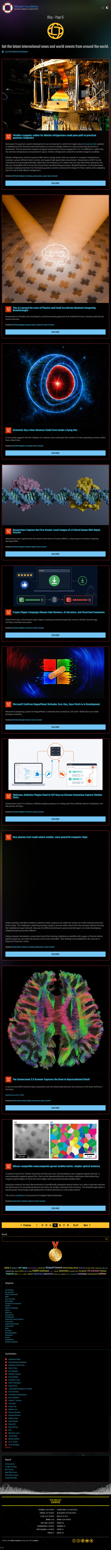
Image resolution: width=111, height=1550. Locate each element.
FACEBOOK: (41, 1509)
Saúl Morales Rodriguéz (17, 176)
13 (46, 1225)
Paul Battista (13, 1377)
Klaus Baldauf (13, 1398)
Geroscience (9, 1464)
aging (7, 1310)
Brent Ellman (13, 1427)
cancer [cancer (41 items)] (93, 1268)
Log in (7, 52)
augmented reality (12, 1324)
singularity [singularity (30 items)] (63, 1274)
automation (9, 1326)
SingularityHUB (11, 1478)
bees (7, 1328)
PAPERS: (59, 1529)
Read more (55, 183)
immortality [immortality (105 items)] (64, 1271)
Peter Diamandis (11, 1294)
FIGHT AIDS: (44, 1523)
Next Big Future (11, 1472)
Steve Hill (12, 1424)
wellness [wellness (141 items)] (102, 1273)
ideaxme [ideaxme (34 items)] (56, 1271)
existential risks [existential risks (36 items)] (10, 1271)
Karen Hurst (12, 1386)
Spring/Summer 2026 (14, 1095)
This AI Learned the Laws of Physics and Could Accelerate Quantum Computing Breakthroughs (54, 309)
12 (42, 1225)
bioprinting (9, 1340)
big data (8, 1331)
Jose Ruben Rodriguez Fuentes (20, 1389)
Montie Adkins (13, 1439)
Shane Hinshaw (14, 1412)
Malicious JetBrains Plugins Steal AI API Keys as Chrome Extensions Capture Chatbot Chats (57, 796)
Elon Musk (9, 1301)
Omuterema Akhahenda (17, 1395)
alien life (8, 1313)
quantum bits (91, 144)
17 (64, 1225)
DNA (7, 1297)
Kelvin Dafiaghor (14, 1383)
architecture (9, 1317)
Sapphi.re (36, 1540)
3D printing (9, 1290)
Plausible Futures (11, 1475)
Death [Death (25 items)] (106, 1268)
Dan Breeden (13, 1371)
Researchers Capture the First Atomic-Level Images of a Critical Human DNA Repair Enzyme (56, 531)
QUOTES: (59, 1533)
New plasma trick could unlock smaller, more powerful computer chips (50, 837)
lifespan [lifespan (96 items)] (103, 1271)
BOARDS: (59, 1519)
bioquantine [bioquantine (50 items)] (41, 1268)
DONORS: (48, 1519)
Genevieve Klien (15, 947)
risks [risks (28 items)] (59, 1274)
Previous (27, 1225)
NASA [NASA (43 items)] (16, 1274)
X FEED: (42, 1516)
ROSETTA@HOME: (42, 1529)
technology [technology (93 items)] (82, 1274)
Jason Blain (12, 1436)
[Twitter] (78, 1541)
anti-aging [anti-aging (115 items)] (22, 1268)
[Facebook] (74, 1541)
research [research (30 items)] (56, 1274)
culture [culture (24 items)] (103, 1268)
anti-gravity (9, 1315)
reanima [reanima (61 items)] (30, 1274)
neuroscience (36, 1100)
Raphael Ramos (14, 1415)
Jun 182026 (8, 137)
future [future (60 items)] (22, 1271)
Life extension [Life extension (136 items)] (93, 1271)
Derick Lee (12, 1406)
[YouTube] (87, 1541)
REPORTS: (59, 1523)
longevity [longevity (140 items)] (10, 1273)
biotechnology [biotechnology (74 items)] (68, 1268)
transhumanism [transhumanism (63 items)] (92, 1274)
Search (106, 1238)
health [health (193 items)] (35, 1270)
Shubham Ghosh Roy (16, 1365)
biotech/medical (30, 547)
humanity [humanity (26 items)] (52, 1271)
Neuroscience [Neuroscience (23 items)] (20, 1274)
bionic (7, 1337)
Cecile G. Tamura (14, 1400)
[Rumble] (91, 1541)
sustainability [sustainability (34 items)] (73, 1274)
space (45, 176)
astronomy (9, 1322)
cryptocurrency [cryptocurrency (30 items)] (98, 1268)
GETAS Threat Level (55, 1502)
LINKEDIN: (42, 1513)
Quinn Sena (12, 1368)
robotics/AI (40, 325)
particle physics (39, 947)
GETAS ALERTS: (61, 1513)
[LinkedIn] (82, 1541)
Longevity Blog (10, 1467)
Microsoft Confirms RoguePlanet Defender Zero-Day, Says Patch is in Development (56, 704)
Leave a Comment (53, 176)
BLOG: (58, 1516)
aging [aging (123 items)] (6, 1268)
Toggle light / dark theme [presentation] (107, 7)
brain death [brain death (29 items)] (87, 1268)
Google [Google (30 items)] (30, 1271)
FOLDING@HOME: (42, 1526)
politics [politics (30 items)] (25, 1274)
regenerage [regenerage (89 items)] (37, 1274)
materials (24, 1201)
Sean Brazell (13, 1421)
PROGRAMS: (60, 1526)
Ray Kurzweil (10, 1299)
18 (68, 1225)
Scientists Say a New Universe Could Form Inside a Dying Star (45, 430)
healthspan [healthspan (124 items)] (44, 1271)
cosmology (29, 446)
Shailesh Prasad (14, 1374)
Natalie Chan (13, 1418)
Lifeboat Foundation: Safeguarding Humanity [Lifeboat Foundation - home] (50, 8)
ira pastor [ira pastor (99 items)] (83, 1271)
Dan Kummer (13, 1392)
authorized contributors (20, 52)
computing (29, 176)
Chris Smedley (13, 1445)
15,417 (75, 1225)
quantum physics (38, 176)
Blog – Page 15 (55, 17)
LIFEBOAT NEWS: (61, 1509)
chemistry (25, 947)
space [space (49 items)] (68, 1274)
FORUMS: (50, 1533)
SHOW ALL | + (8, 1447)
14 (50, 1225)
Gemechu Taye (14, 1380)
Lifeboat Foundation (15, 1540)
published (20, 1195)
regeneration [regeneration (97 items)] (48, 1274)
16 (60, 1225)
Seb (9, 1430)
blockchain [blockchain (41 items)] (82, 1268)
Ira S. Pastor (13, 1442)
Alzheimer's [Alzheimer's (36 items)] (15, 1268)
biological (9, 1335)
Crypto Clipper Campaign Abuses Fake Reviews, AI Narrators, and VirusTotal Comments (59, 612)
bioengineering (10, 1333)
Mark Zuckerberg (11, 1308)
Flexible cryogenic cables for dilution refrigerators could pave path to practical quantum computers (54, 136)
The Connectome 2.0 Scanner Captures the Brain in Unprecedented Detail (51, 1079)
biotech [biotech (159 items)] (58, 1267)
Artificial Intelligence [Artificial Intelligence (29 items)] (33, 1268)
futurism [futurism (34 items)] (26, 1271)
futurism (28, 720)
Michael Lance (14, 1433)
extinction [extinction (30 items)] (16, 1271)
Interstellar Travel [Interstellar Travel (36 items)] (73, 1271)
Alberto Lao (12, 1409)
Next (86, 1225)
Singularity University (13, 1304)
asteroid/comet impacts (14, 1319)
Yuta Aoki (12, 1404)
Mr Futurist (9, 1470)
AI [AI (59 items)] (10, 1268)
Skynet (7, 1306)
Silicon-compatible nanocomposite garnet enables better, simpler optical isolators (56, 1166)
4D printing (9, 1292)
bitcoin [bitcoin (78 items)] (75, 1268)
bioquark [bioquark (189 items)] (50, 1267)
